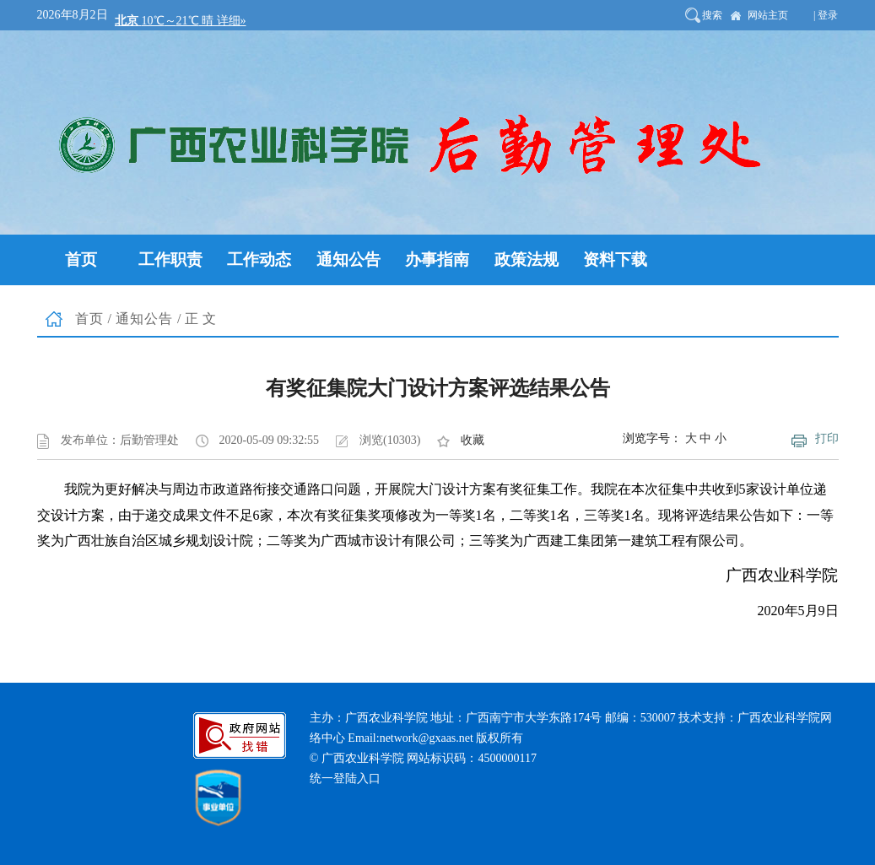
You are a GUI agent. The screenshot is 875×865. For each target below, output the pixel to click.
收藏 (472, 440)
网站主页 (768, 15)
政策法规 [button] (526, 259)
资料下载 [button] (615, 259)
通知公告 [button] (348, 259)
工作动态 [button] (259, 259)
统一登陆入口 (345, 778)
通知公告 (144, 318)
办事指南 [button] (437, 259)
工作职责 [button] (170, 259)
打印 (827, 438)
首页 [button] (81, 259)
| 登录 (825, 15)
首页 (89, 318)
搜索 (712, 15)
